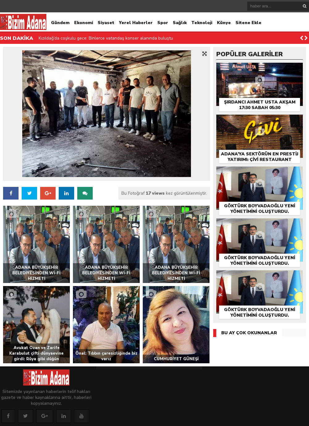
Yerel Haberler (136, 23)
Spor (162, 23)
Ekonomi (83, 23)
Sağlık (180, 23)
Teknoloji (201, 23)
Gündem (60, 23)
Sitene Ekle (248, 23)
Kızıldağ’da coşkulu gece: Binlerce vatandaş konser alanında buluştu (106, 38)
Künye (224, 23)
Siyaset (106, 23)
